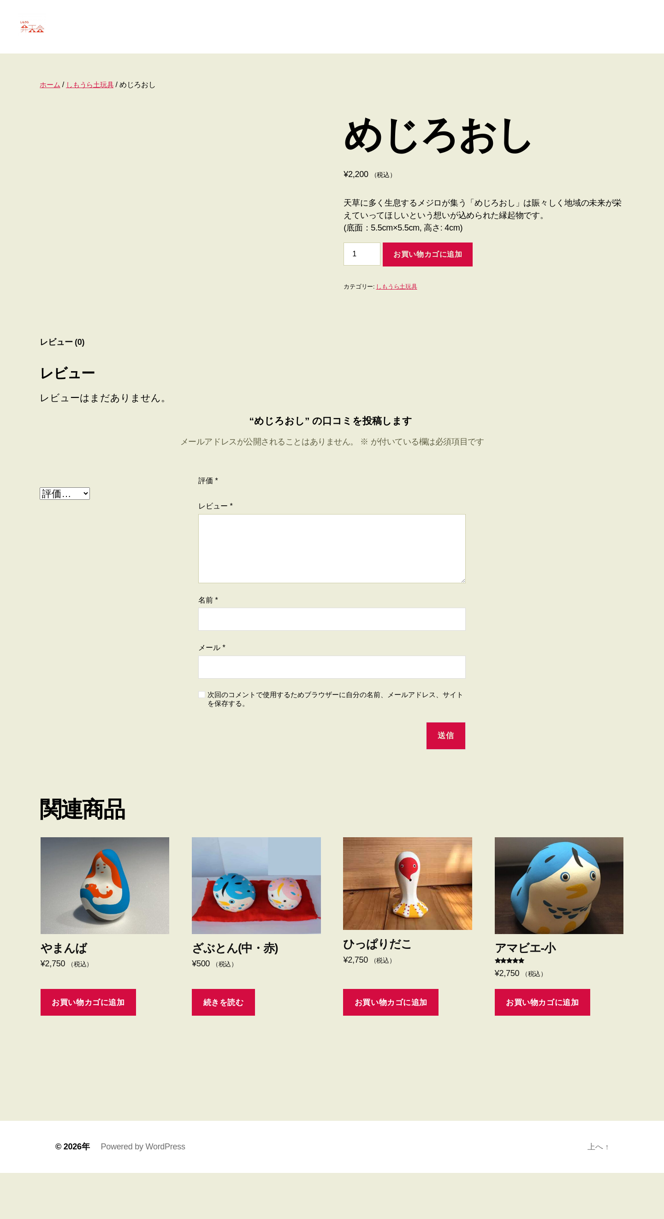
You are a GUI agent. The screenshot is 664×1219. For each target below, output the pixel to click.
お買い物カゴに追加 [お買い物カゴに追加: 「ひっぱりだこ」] (391, 1048)
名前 (208, 646)
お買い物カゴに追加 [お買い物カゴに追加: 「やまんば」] (88, 1048)
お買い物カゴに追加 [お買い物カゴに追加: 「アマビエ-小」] (542, 1048)
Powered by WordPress (143, 1192)
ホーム (50, 98)
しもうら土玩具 (92, 98)
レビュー (215, 552)
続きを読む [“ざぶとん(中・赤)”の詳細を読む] (223, 1048)
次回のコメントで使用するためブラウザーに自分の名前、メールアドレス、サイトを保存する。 (335, 745)
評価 (208, 527)
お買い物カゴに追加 (427, 268)
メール (211, 694)
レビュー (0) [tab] (62, 388)
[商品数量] (362, 267)
